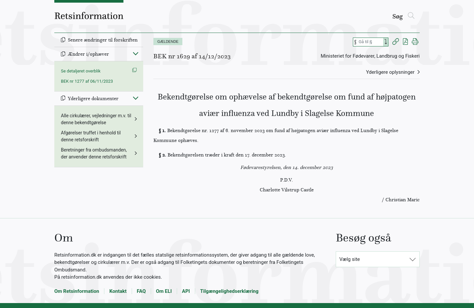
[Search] (385, 42)
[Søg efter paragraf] (370, 42)
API (186, 291)
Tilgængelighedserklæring (229, 291)
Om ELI (164, 291)
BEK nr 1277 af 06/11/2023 (87, 81)
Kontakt (117, 291)
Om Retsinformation (76, 291)
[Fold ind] (136, 53)
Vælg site (349, 259)
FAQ (141, 291)
